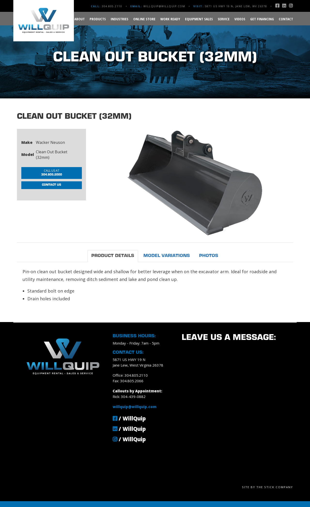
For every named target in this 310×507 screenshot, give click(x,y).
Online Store (144, 18)
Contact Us (52, 188)
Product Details (112, 256)
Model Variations (166, 256)
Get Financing (262, 18)
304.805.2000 (51, 173)
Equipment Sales (199, 18)
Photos (208, 256)
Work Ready (170, 18)
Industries (119, 18)
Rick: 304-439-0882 (129, 396)
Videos (239, 18)
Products (98, 18)
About (79, 18)
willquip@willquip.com (164, 6)
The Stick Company (274, 487)
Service (224, 18)
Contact (286, 18)
